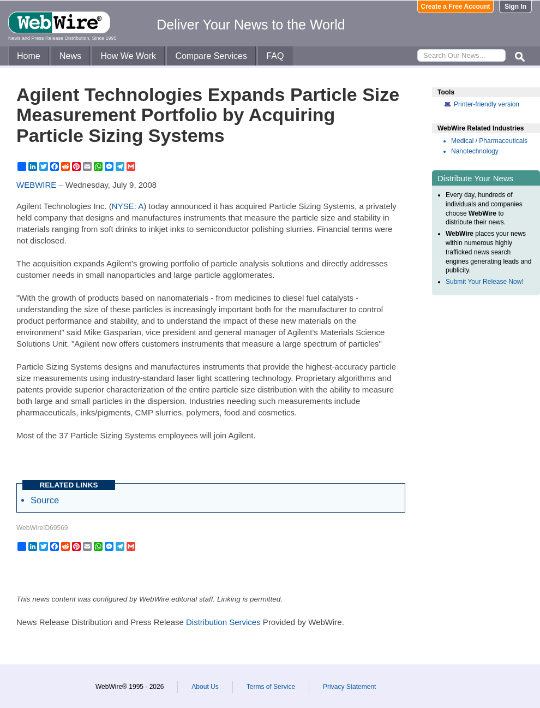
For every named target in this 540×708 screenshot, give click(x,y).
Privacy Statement (349, 687)
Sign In (515, 6)
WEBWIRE (36, 184)
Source (45, 500)
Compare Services (211, 56)
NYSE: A (127, 206)
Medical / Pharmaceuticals (489, 141)
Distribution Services (223, 622)
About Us (204, 687)
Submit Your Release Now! (485, 281)
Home (28, 56)
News (70, 56)
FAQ (275, 56)
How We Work (128, 56)
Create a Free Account (455, 6)
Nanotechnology (475, 151)
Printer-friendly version (486, 104)
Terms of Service (271, 687)
